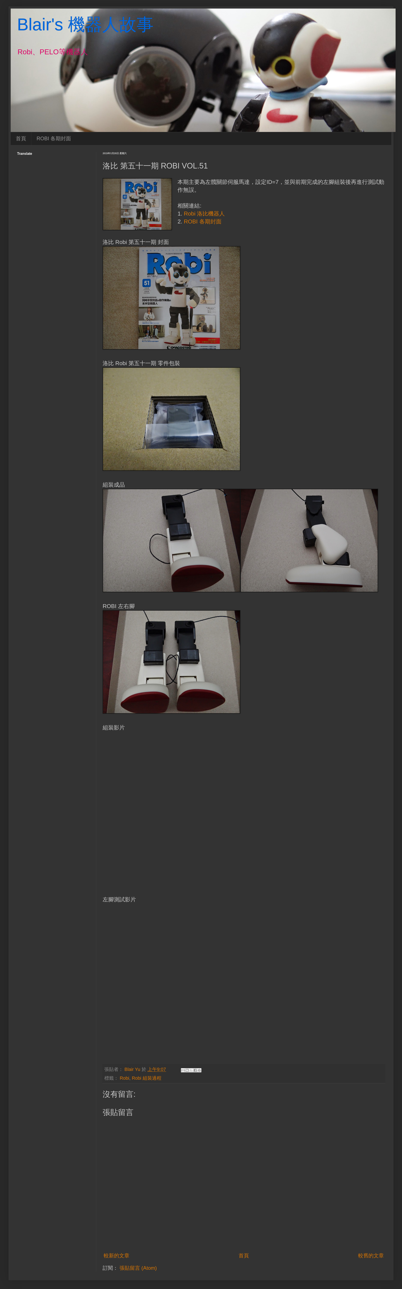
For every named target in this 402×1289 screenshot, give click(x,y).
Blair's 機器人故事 (85, 24)
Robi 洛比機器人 (204, 213)
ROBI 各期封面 (54, 138)
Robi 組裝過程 (146, 1078)
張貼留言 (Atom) (138, 1268)
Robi (124, 1078)
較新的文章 (116, 1255)
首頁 (21, 138)
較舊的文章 (371, 1255)
